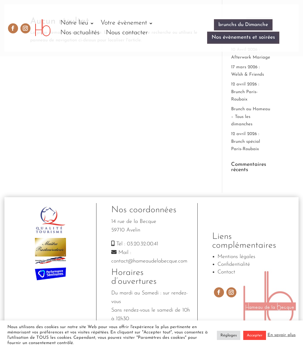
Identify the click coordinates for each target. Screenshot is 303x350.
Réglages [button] (228, 335)
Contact (226, 272)
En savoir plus (281, 335)
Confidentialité (233, 264)
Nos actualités (79, 32)
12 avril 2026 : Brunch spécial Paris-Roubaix (245, 141)
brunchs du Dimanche (243, 24)
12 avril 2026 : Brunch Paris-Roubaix (245, 92)
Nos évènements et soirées (243, 37)
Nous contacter (127, 32)
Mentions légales (236, 257)
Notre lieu (74, 23)
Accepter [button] (254, 335)
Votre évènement (124, 23)
